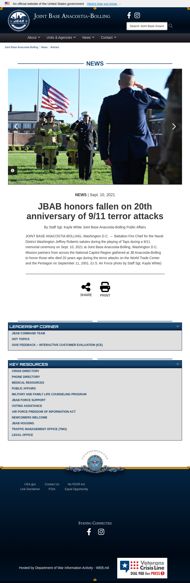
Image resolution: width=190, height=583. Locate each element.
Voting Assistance (27, 408)
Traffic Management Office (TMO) (39, 431)
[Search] (147, 26)
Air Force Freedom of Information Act (44, 414)
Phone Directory (26, 379)
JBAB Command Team (28, 335)
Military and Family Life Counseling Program (49, 396)
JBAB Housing (23, 425)
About (34, 40)
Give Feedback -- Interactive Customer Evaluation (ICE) (57, 347)
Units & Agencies (61, 40)
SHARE (86, 291)
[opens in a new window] (129, 15)
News (88, 40)
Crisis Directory (25, 373)
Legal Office (22, 437)
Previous (16, 129)
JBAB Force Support (28, 402)
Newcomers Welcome (29, 419)
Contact (108, 40)
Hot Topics (20, 341)
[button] (104, 3)
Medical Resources (28, 385)
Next (173, 129)
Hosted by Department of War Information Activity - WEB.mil (64, 570)
